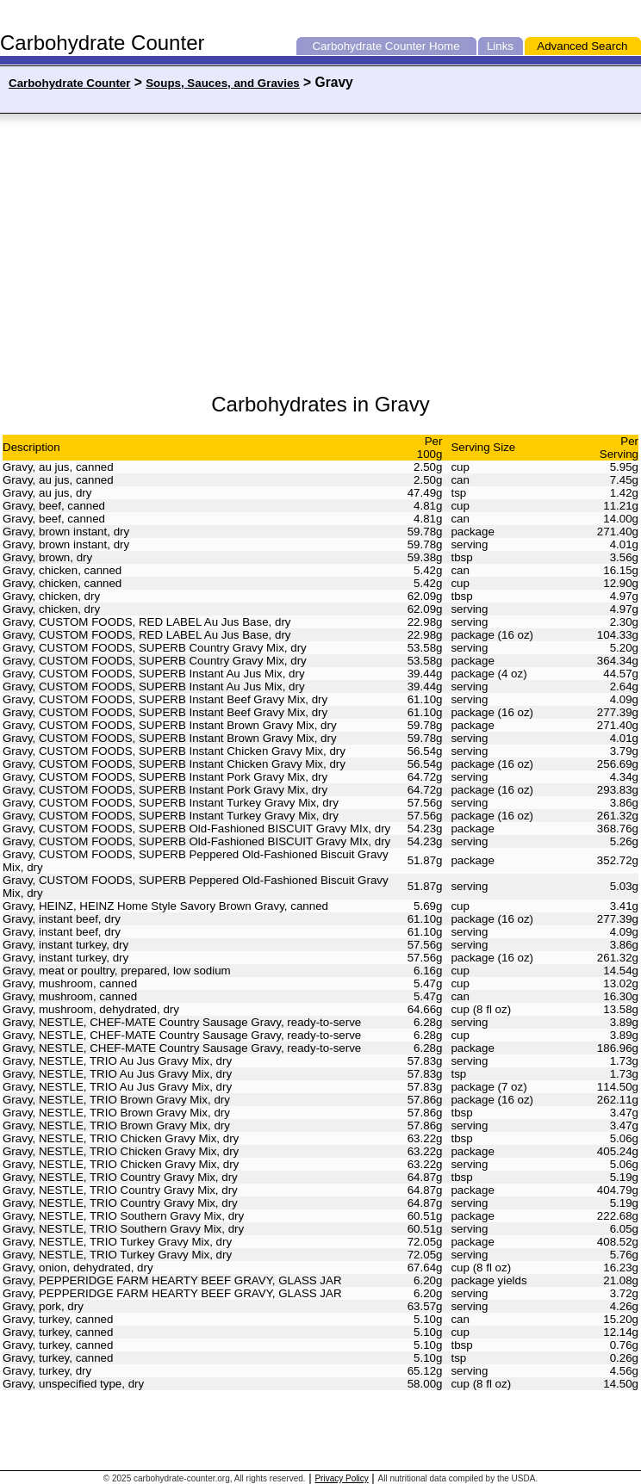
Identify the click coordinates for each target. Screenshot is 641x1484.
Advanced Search (582, 46)
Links (500, 46)
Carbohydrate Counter (369, 46)
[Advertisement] (175, 253)
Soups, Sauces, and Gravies (223, 83)
